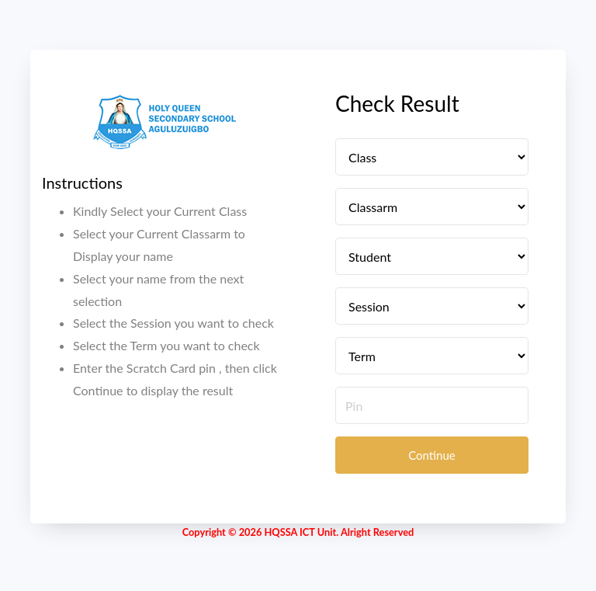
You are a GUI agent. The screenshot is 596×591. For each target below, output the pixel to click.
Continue (432, 455)
